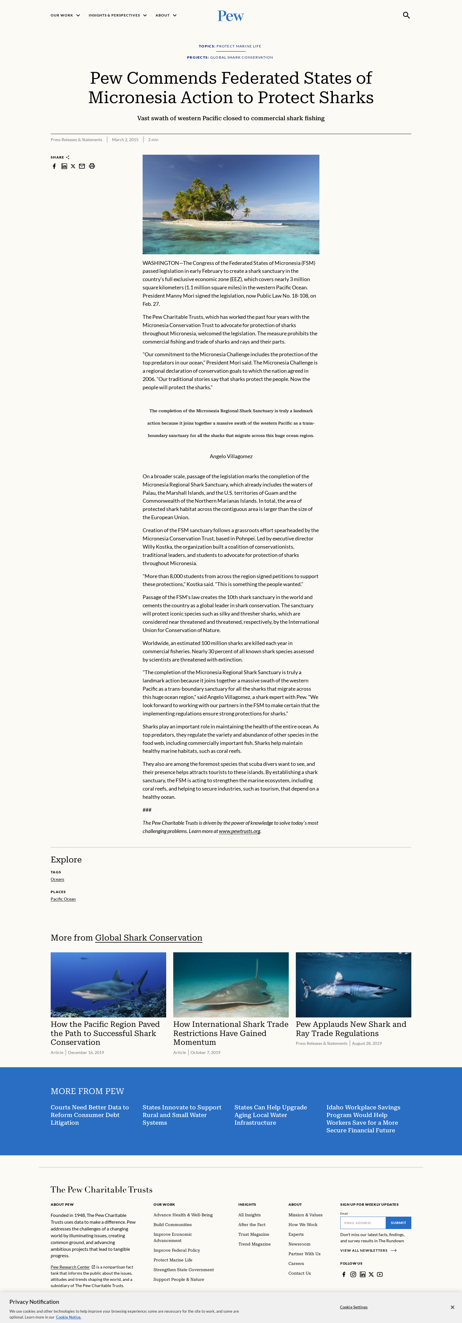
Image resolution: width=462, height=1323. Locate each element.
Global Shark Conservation (148, 938)
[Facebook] (343, 1274)
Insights (247, 1204)
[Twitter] (371, 1274)
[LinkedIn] (362, 1274)
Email (344, 1213)
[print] (91, 166)
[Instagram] (353, 1274)
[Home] (101, 1189)
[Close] (452, 1310)
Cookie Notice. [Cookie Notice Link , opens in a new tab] (68, 1319)
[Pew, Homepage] (231, 15)
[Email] (363, 1223)
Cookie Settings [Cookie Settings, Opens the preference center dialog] (354, 1309)
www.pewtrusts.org (239, 831)
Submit (398, 1222)
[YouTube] (379, 1274)
